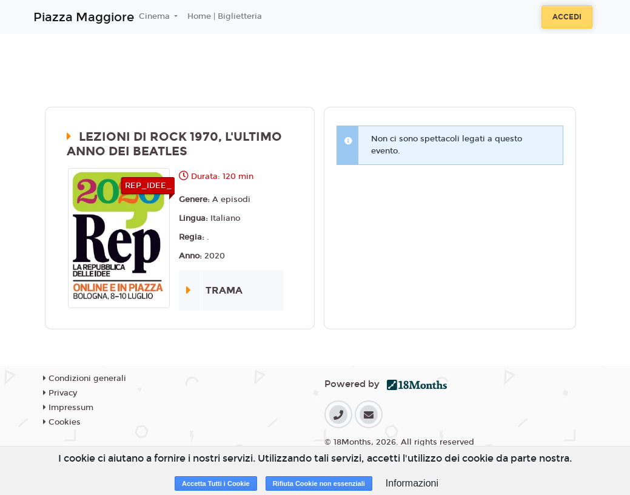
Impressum (68, 407)
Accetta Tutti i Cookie (216, 483)
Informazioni (412, 483)
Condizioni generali (84, 378)
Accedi (566, 17)
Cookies (62, 422)
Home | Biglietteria (224, 16)
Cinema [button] (155, 16)
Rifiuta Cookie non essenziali (319, 483)
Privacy (60, 393)
